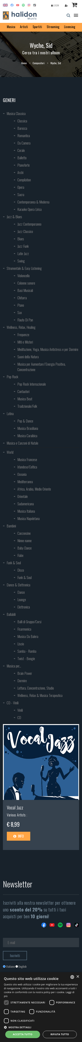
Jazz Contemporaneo (29, 224)
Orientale (22, 496)
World (10, 452)
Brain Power (24, 673)
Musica (11, 26)
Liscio (20, 643)
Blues (20, 238)
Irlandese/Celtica (27, 466)
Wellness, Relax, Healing (21, 327)
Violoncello (23, 275)
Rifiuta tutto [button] (60, 1034)
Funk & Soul (14, 562)
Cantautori (23, 391)
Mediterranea (25, 481)
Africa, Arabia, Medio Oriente (34, 489)
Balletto (22, 157)
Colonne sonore (26, 283)
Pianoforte (23, 165)
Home (24, 63)
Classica (22, 120)
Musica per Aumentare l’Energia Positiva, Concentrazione (41, 367)
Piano (20, 305)
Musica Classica (16, 113)
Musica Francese (27, 459)
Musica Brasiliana (27, 428)
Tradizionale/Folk (27, 406)
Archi (20, 172)
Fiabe (20, 555)
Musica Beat (24, 398)
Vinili (20, 710)
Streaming (53, 26)
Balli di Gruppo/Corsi (29, 621)
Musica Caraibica (27, 435)
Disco (20, 570)
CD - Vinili (13, 702)
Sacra (20, 194)
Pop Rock (12, 376)
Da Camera (23, 142)
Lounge (21, 599)
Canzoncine (24, 533)
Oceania (22, 474)
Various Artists (17, 814)
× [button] (77, 976)
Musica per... (14, 665)
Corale (21, 150)
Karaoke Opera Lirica (29, 209)
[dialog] (41, 1007)
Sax (19, 312)
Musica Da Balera (27, 636)
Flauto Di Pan (25, 319)
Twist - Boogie (26, 658)
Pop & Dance (25, 420)
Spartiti (37, 26)
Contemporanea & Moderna (33, 201)
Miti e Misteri (25, 341)
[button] (41, 1027)
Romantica (23, 135)
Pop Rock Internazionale (31, 384)
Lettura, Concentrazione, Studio (35, 688)
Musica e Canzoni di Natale (22, 443)
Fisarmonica (24, 629)
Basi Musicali (25, 290)
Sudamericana (25, 503)
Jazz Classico (25, 231)
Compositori (39, 63)
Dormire (22, 680)
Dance (21, 592)
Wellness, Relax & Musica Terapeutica (39, 695)
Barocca (22, 128)
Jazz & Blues (14, 216)
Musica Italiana (26, 511)
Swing (21, 260)
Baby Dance (24, 547)
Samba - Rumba (26, 651)
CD (19, 717)
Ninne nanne (24, 540)
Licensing (69, 26)
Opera (20, 187)
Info (18, 836)
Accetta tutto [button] (22, 1034)
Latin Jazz (23, 253)
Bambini (11, 525)
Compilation (24, 179)
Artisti (24, 26)
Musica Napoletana (28, 518)
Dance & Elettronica (18, 584)
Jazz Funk (23, 246)
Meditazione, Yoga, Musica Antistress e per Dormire (47, 349)
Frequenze (23, 334)
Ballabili (11, 614)
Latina (10, 413)
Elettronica (23, 606)
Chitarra (22, 297)
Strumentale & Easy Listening (24, 268)
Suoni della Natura (28, 356)
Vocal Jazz (15, 807)
